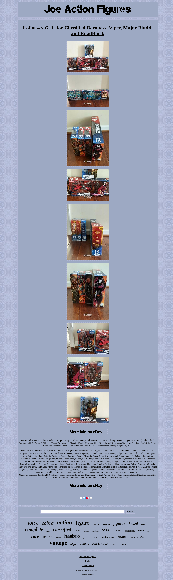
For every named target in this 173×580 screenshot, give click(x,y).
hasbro (72, 536)
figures (119, 523)
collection (130, 530)
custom (106, 524)
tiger (48, 531)
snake (122, 537)
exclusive (100, 543)
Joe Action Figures (87, 556)
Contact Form (88, 565)
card (114, 544)
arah (123, 544)
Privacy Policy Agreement (87, 570)
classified (62, 529)
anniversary (108, 537)
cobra (48, 523)
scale (94, 537)
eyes (119, 530)
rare (35, 536)
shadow (96, 524)
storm (86, 531)
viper (78, 530)
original (95, 531)
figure (82, 523)
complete (34, 529)
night (73, 544)
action (64, 522)
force (33, 523)
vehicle (144, 524)
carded (85, 538)
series (107, 530)
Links (87, 561)
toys (148, 531)
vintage (58, 543)
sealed (47, 537)
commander (137, 537)
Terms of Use (88, 574)
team (141, 530)
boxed (133, 524)
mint (58, 537)
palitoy (84, 544)
